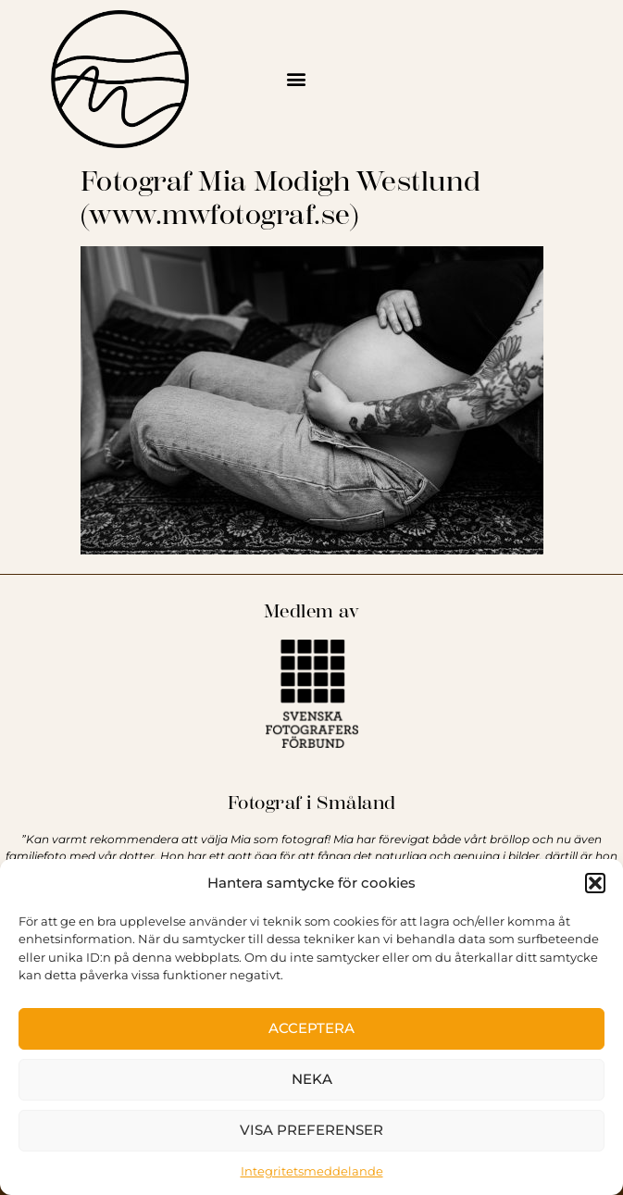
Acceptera (311, 1028)
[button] (595, 883)
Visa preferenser (311, 1130)
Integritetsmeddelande (312, 1171)
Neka (312, 1079)
